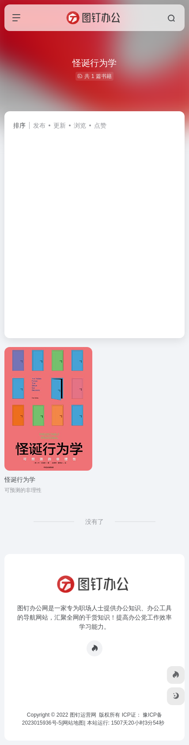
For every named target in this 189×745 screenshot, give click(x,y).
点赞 (100, 125)
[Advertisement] (94, 230)
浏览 (80, 125)
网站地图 (73, 723)
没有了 (94, 521)
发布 (39, 125)
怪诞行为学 (19, 479)
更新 (59, 125)
